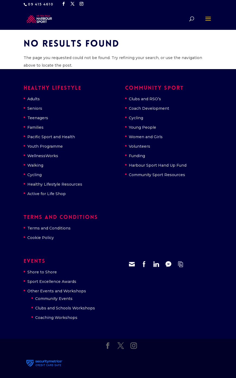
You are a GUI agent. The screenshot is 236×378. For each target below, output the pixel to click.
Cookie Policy (40, 237)
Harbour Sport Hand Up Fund (157, 165)
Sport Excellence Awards (51, 281)
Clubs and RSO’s (145, 98)
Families (35, 127)
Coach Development (149, 108)
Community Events (54, 298)
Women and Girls (146, 136)
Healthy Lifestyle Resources (54, 184)
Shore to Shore (42, 272)
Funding (137, 155)
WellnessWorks (42, 155)
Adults (33, 98)
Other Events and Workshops (56, 291)
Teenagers (37, 117)
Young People (142, 127)
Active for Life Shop (46, 193)
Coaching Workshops (56, 317)
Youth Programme (45, 146)
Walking (35, 165)
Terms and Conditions (49, 228)
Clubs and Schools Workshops (65, 308)
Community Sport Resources (157, 174)
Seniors (34, 108)
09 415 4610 (41, 4)
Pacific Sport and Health (51, 136)
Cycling (34, 174)
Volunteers (139, 146)
